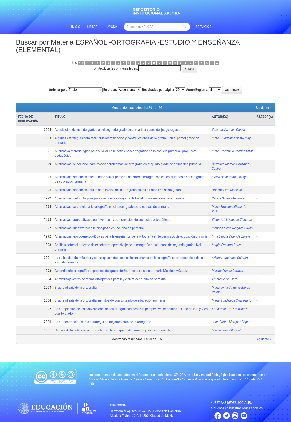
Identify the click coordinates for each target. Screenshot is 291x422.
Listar (93, 27)
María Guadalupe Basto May (231, 138)
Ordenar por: (58, 90)
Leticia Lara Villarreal (226, 330)
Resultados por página (158, 90)
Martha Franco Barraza (227, 271)
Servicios (205, 27)
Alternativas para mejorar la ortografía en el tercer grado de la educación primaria (112, 207)
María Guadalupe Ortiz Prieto (231, 300)
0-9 (81, 62)
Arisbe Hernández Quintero (230, 258)
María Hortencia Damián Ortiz (232, 151)
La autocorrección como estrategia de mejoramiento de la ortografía (103, 322)
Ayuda (112, 27)
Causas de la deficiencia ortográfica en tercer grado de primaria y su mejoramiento (113, 330)
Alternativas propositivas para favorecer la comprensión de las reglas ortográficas (112, 219)
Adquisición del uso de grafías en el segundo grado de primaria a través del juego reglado (118, 130)
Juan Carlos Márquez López (231, 322)
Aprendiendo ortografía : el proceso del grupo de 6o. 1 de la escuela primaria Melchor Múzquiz (121, 271)
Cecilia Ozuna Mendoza (228, 198)
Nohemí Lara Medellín (227, 190)
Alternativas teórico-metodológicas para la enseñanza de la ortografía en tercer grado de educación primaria (131, 236)
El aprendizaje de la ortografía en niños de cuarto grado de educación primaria (110, 300)
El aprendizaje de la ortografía (76, 287)
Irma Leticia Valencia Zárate (231, 236)
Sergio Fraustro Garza (227, 245)
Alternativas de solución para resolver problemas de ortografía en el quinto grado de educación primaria (128, 164)
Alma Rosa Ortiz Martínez (229, 309)
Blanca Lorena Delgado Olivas (232, 228)
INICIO (75, 27)
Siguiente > (263, 107)
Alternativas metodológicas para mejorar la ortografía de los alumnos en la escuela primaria (119, 198)
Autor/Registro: (197, 90)
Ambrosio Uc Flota (224, 279)
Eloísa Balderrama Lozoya (229, 177)
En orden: (110, 90)
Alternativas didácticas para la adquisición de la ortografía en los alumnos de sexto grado (118, 190)
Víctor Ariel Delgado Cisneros (232, 219)
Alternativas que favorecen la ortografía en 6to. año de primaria (99, 228)
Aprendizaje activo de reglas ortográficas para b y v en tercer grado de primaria (110, 279)
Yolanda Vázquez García (228, 130)
